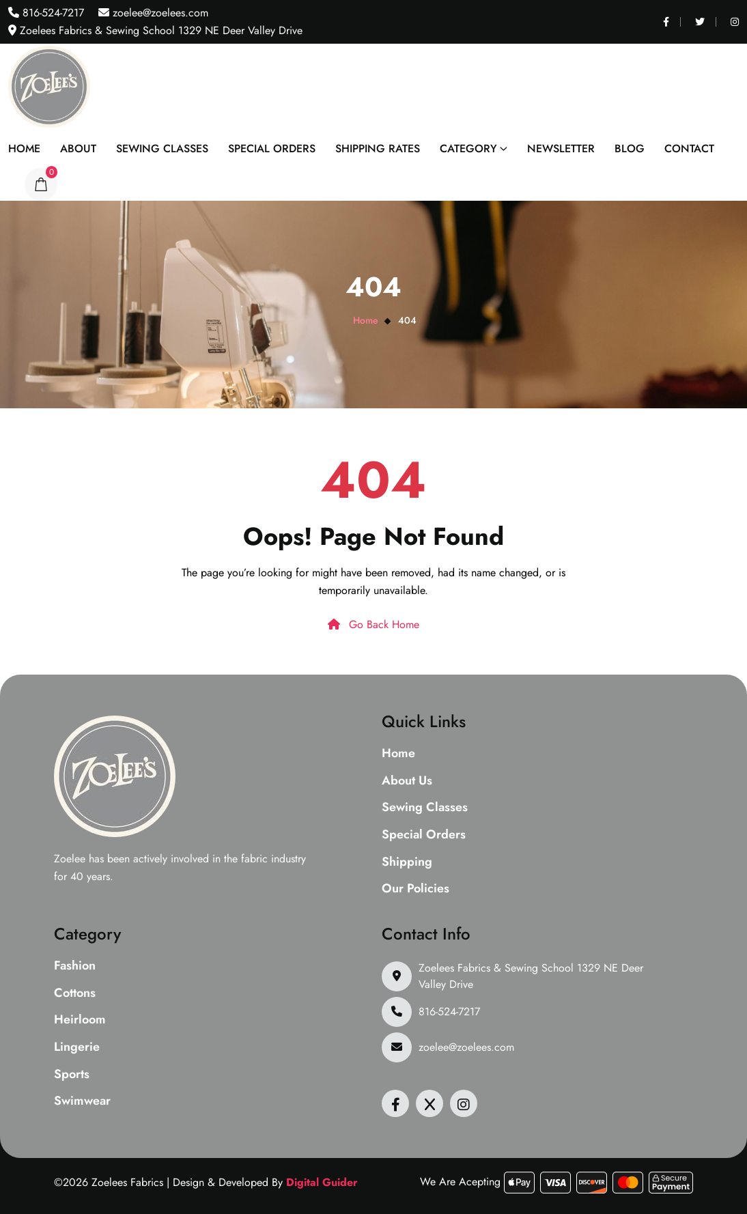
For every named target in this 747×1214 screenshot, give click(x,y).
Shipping (407, 862)
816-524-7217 (51, 12)
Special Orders (271, 148)
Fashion (75, 966)
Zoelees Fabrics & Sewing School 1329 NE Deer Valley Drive (531, 976)
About (78, 148)
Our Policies (415, 889)
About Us (407, 781)
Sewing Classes (162, 148)
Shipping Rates (377, 148)
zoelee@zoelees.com (158, 12)
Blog (630, 148)
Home (24, 148)
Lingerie (77, 1047)
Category (468, 148)
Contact (689, 148)
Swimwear (82, 1101)
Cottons (75, 993)
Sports (71, 1075)
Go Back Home (373, 624)
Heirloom (80, 1020)
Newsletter (561, 148)
